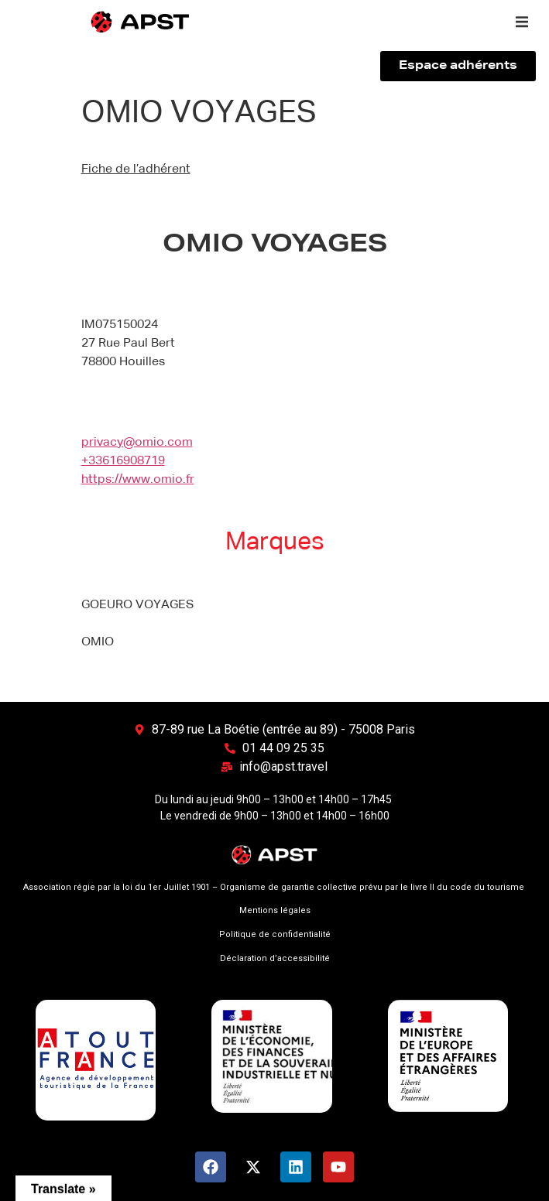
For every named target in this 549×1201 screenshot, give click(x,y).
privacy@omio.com (137, 442)
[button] (522, 22)
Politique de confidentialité (275, 934)
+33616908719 (123, 461)
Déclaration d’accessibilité (275, 958)
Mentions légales (275, 910)
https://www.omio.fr (137, 480)
